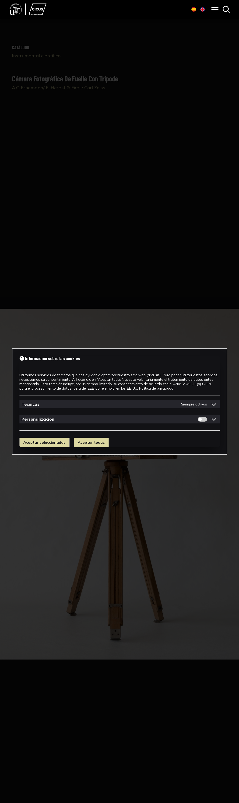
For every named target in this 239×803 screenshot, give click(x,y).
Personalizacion (37, 419)
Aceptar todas (91, 442)
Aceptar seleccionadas (44, 442)
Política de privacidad (156, 388)
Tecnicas (30, 404)
